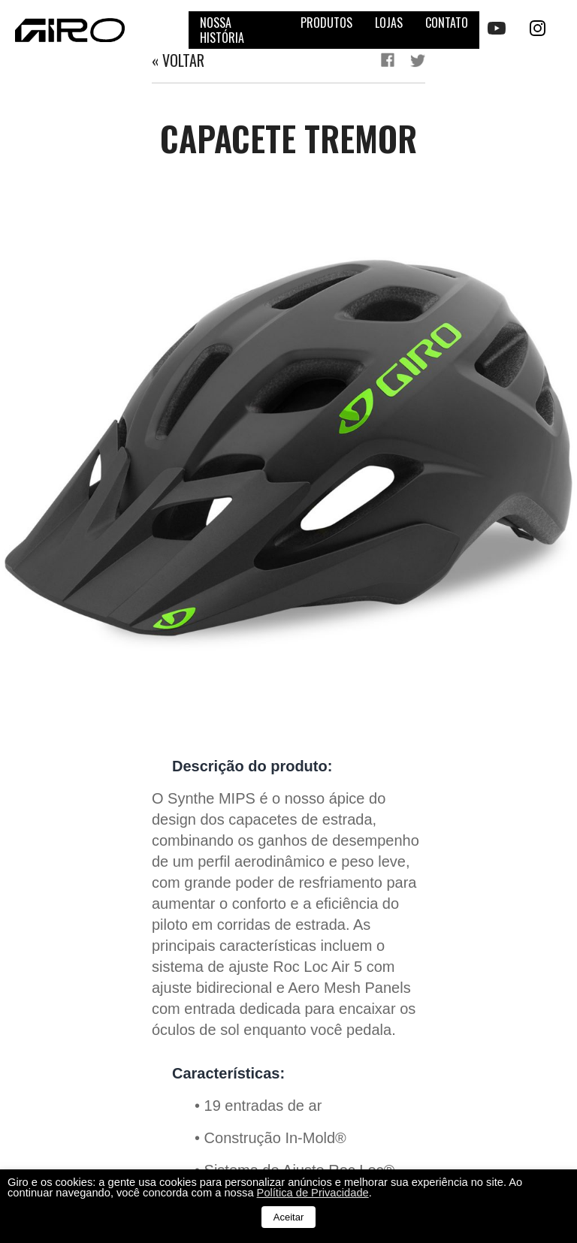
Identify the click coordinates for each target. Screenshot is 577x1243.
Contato (446, 23)
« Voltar (178, 60)
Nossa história (222, 30)
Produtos (326, 23)
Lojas (389, 23)
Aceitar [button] (288, 1217)
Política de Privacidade (313, 1193)
